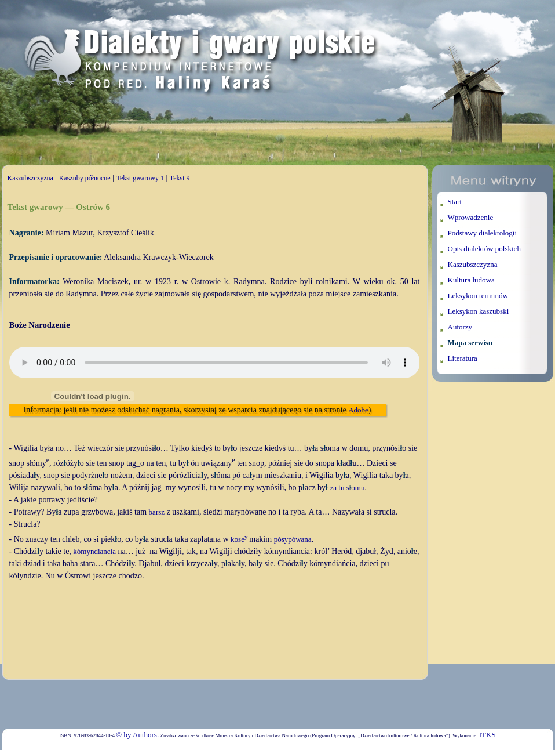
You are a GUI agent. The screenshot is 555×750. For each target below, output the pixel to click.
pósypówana (293, 539)
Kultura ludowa (471, 280)
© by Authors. (137, 734)
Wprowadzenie (471, 217)
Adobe (358, 409)
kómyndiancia (94, 551)
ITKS (487, 734)
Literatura (462, 358)
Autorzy (460, 327)
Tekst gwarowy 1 (139, 178)
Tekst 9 (180, 178)
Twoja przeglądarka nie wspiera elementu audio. (214, 362)
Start (455, 201)
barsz (157, 512)
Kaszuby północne (85, 178)
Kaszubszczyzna (30, 178)
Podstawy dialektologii (482, 233)
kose (239, 539)
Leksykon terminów (478, 295)
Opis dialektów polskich (484, 248)
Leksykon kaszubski (478, 311)
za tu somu (347, 487)
